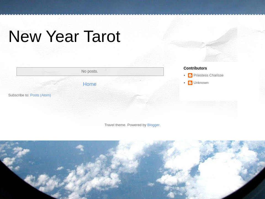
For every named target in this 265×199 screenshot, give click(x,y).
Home (90, 84)
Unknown (201, 83)
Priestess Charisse (208, 75)
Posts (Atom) (40, 95)
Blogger (153, 125)
